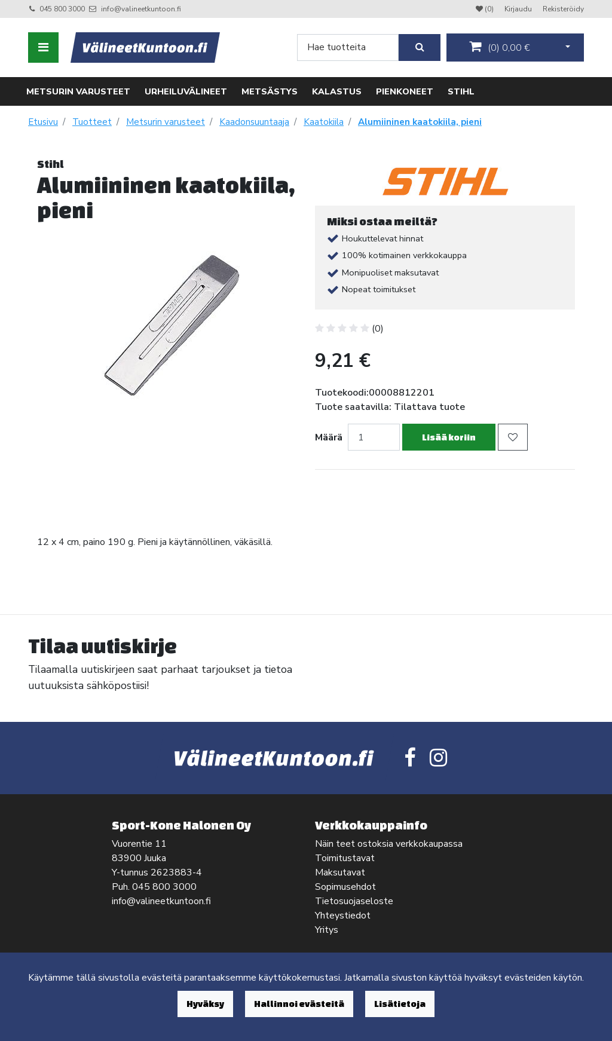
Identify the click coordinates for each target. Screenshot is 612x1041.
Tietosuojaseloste (354, 901)
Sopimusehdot (345, 886)
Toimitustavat (345, 858)
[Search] (348, 47)
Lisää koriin (449, 437)
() (499, 47)
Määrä (328, 437)
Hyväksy (205, 1004)
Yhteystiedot (343, 915)
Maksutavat (340, 872)
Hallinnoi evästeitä (299, 1004)
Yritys (326, 929)
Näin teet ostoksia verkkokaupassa (389, 843)
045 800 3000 (62, 9)
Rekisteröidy (563, 9)
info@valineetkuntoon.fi (141, 9)
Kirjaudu (519, 9)
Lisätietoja (400, 1004)
